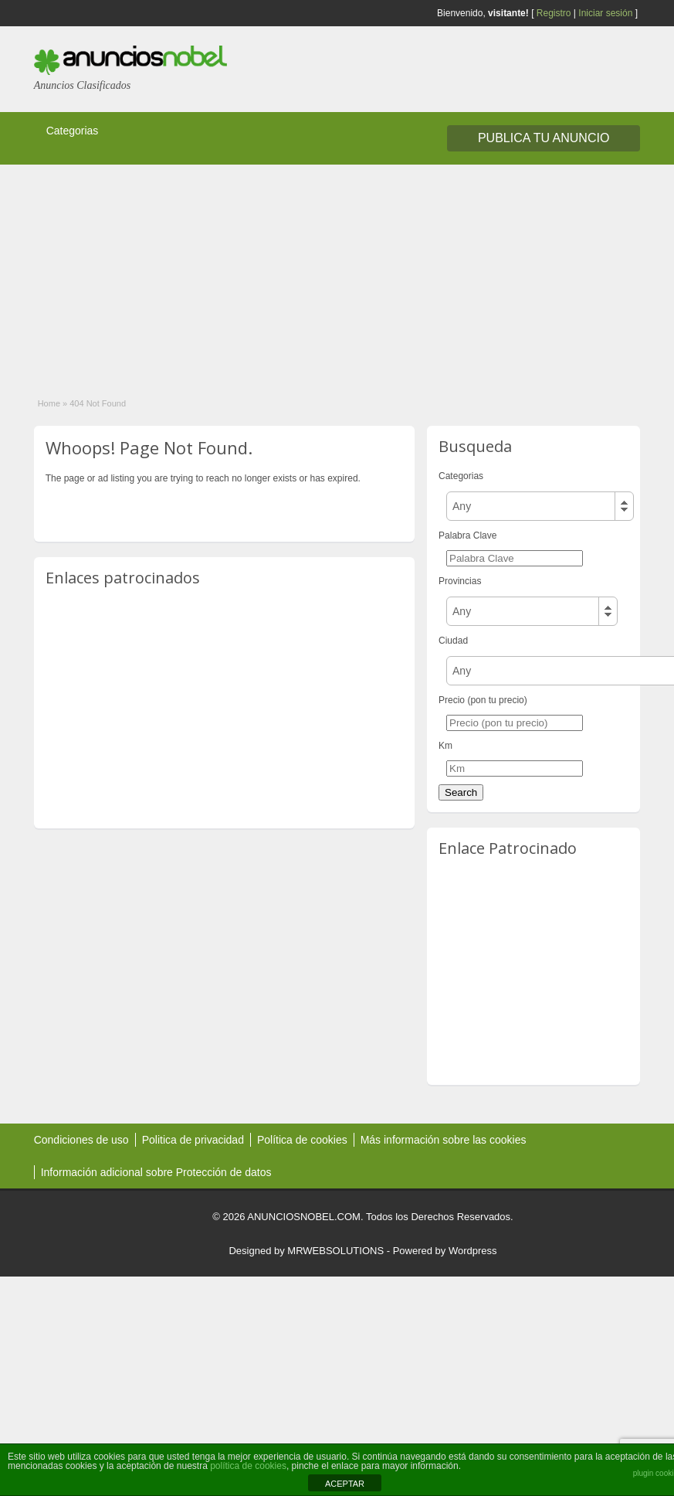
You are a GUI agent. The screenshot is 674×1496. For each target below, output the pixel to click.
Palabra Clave (467, 535)
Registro (554, 13)
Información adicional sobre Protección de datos (156, 1172)
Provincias (460, 581)
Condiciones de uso (81, 1140)
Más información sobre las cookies (444, 1140)
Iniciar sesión (605, 13)
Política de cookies (302, 1140)
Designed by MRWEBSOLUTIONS (306, 1250)
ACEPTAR (344, 1483)
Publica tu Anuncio (543, 137)
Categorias (72, 130)
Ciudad (453, 640)
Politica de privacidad (193, 1140)
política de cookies (248, 1465)
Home (49, 403)
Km (445, 745)
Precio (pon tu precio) (483, 700)
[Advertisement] (320, 273)
